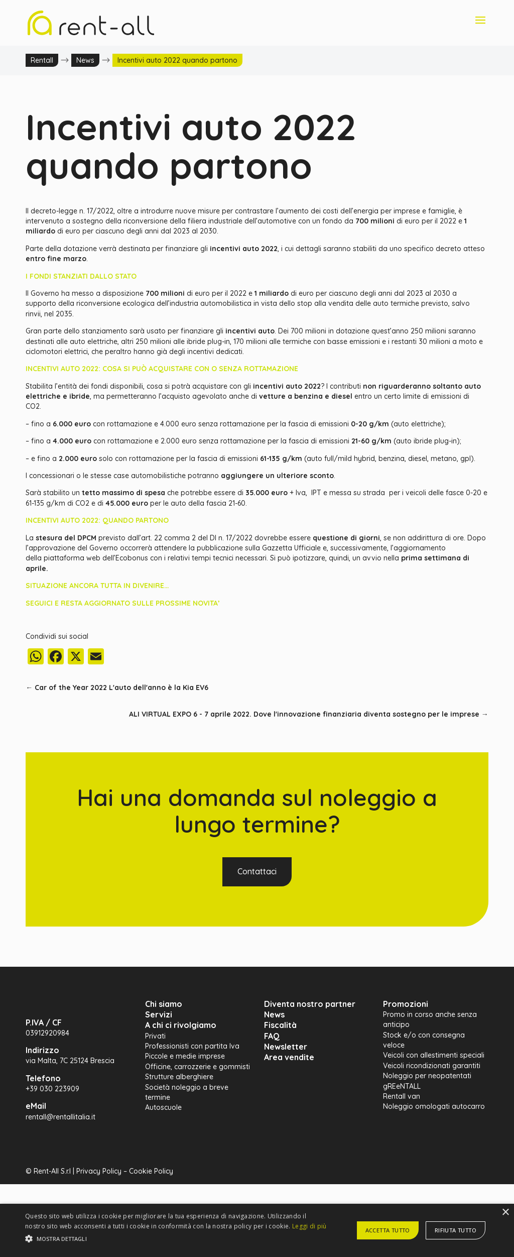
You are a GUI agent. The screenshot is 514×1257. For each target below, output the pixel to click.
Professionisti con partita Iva (192, 1046)
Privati (155, 1036)
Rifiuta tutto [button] (455, 1230)
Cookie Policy (151, 1171)
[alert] (257, 1230)
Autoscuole (163, 1107)
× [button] (505, 1212)
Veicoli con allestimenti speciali (433, 1055)
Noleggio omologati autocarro (434, 1106)
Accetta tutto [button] (387, 1230)
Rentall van (401, 1096)
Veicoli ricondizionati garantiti (431, 1065)
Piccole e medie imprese (185, 1056)
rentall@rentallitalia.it (60, 1116)
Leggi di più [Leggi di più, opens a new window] (309, 1226)
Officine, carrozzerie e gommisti (197, 1066)
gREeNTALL (402, 1086)
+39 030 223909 (52, 1088)
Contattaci (257, 871)
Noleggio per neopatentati (427, 1075)
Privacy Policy (98, 1171)
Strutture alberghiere (179, 1076)
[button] (176, 1238)
